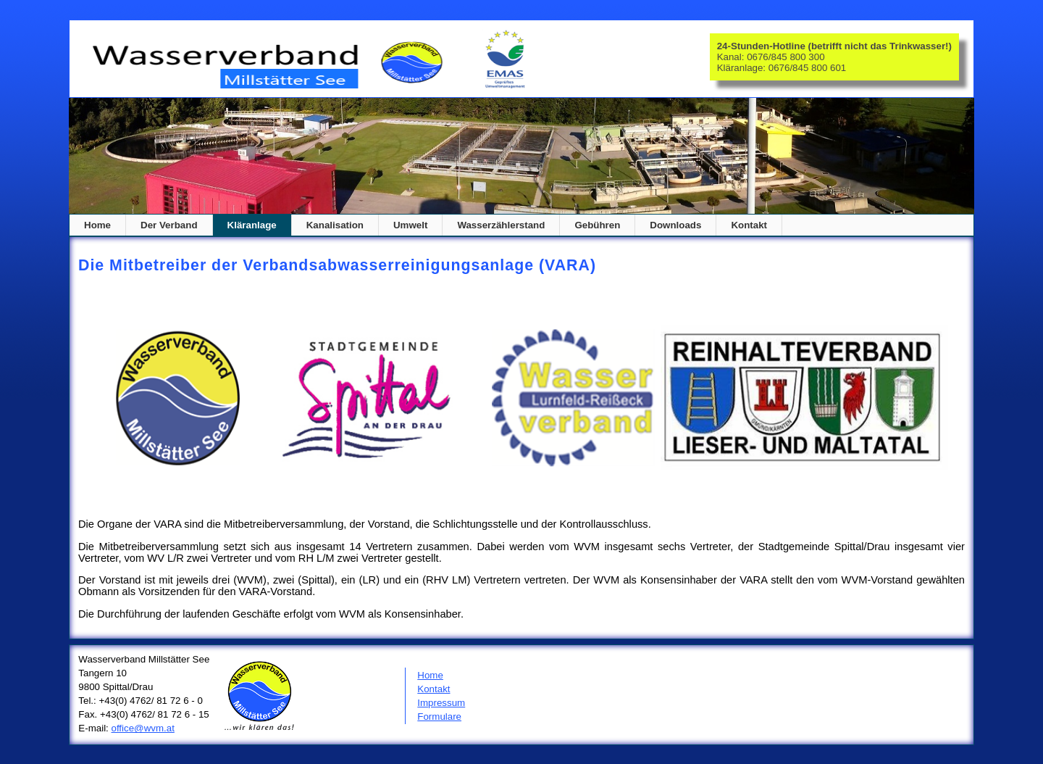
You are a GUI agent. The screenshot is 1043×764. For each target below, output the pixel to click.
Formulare (439, 716)
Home (97, 225)
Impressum (441, 702)
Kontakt (433, 689)
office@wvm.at (143, 728)
